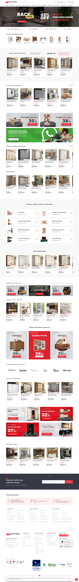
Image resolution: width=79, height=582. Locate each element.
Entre (60, 2)
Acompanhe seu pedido (51, 541)
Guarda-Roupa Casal (57, 519)
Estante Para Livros (21, 521)
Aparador (41, 510)
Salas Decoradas (43, 515)
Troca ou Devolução (51, 543)
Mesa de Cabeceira (66, 521)
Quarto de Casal (33, 515)
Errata (24, 543)
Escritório (19, 510)
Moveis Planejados (10, 519)
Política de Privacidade (39, 550)
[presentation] (3, 16)
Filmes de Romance (11, 515)
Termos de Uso (38, 541)
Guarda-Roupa (43, 512)
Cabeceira (19, 512)
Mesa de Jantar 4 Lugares (35, 519)
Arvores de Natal (33, 517)
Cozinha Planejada (10, 517)
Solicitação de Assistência (52, 544)
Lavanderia (9, 512)
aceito (69, 578)
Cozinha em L (65, 515)
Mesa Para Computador (67, 517)
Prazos (36, 536)
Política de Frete (38, 540)
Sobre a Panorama (26, 534)
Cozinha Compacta (43, 517)
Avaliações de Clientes (27, 545)
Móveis (24, 540)
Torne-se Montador (26, 538)
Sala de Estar (55, 515)
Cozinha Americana (21, 519)
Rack (53, 510)
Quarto (64, 510)
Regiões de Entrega (39, 538)
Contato (48, 539)
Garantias (37, 548)
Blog (24, 541)
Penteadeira (55, 512)
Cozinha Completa (20, 517)
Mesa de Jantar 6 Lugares (45, 519)
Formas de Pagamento (39, 534)
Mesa (31, 510)
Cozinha (8, 510)
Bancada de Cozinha (34, 521)
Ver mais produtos (64, 53)
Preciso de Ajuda (50, 537)
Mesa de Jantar (20, 515)
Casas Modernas (43, 521)
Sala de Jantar (55, 517)
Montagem (37, 546)
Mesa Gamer (65, 512)
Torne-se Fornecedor (27, 536)
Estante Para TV (10, 521)
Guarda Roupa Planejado (57, 521)
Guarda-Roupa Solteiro (67, 519)
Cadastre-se (64, 2)
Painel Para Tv (32, 512)
